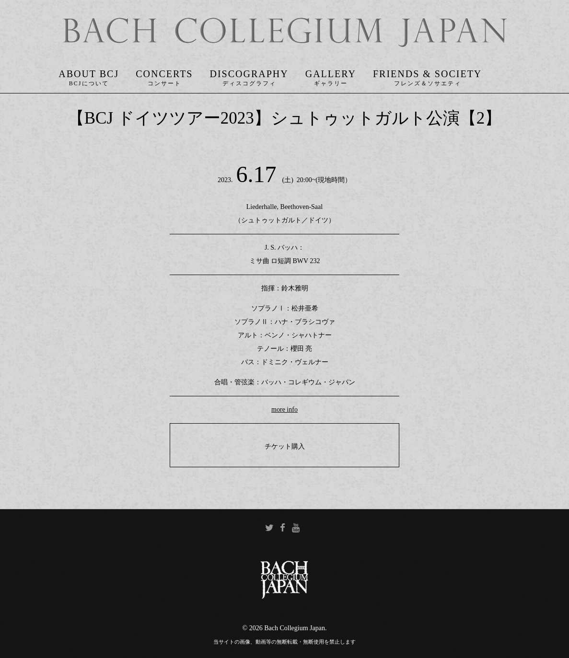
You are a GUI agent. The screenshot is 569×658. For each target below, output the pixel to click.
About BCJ (88, 74)
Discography (248, 74)
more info (284, 409)
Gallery (330, 74)
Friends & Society (427, 74)
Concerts (164, 74)
